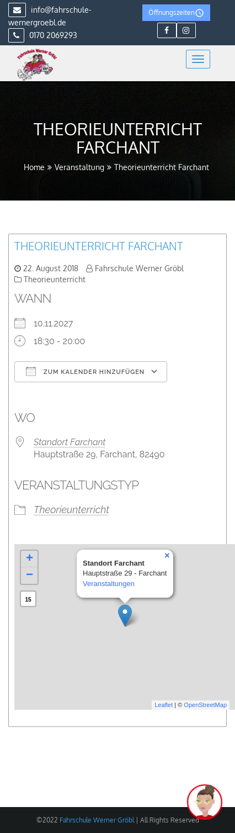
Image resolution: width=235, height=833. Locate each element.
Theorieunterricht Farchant (98, 246)
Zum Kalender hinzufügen (85, 371)
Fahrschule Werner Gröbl (139, 268)
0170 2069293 (42, 35)
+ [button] (29, 559)
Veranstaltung (79, 167)
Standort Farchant (69, 442)
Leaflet (163, 705)
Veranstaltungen (109, 583)
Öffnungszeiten (176, 13)
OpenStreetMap (205, 705)
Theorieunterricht (55, 279)
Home (34, 167)
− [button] (29, 575)
